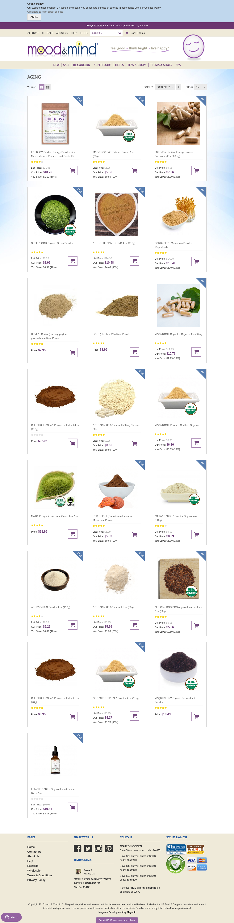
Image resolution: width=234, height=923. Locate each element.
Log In (84, 33)
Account (33, 33)
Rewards (32, 865)
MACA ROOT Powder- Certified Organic (177, 425)
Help (74, 33)
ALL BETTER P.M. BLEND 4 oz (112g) (114, 243)
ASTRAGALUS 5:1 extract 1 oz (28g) (113, 607)
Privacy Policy (36, 880)
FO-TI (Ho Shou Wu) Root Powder (112, 334)
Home (31, 846)
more (86, 886)
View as (31, 87)
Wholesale (33, 870)
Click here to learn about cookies (45, 11)
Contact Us (34, 851)
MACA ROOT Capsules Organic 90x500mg (178, 334)
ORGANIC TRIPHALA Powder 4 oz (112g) (116, 698)
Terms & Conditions (39, 875)
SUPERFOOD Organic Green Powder (52, 243)
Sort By (148, 87)
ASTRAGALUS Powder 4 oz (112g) (50, 607)
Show (189, 87)
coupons (126, 837)
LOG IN (98, 25)
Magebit (131, 912)
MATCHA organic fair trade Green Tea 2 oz (54, 516)
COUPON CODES (131, 846)
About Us (62, 33)
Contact (47, 33)
